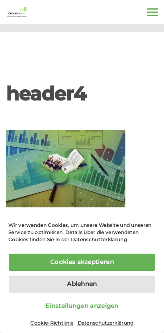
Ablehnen (82, 284)
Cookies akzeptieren (82, 262)
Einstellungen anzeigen (82, 305)
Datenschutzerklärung (99, 239)
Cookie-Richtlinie (51, 323)
